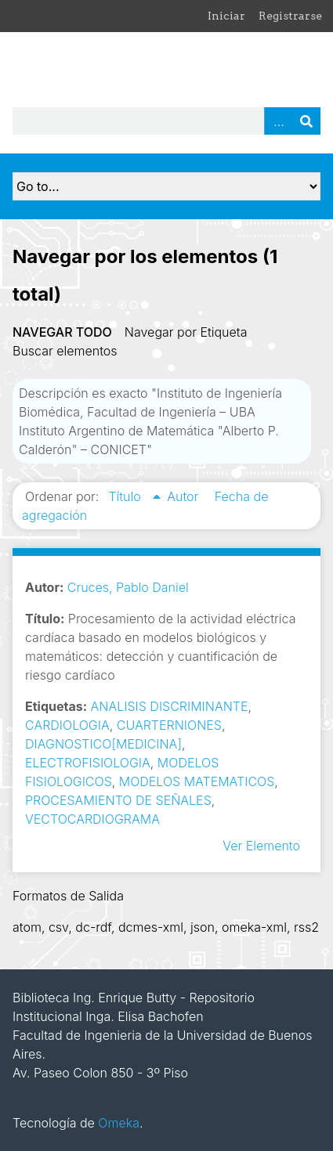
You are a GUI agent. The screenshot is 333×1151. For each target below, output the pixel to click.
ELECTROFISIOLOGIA (87, 762)
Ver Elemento (261, 845)
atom (27, 927)
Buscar (306, 121)
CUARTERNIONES (169, 725)
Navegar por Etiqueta (186, 332)
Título (126, 496)
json (202, 927)
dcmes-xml (150, 927)
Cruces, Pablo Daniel (128, 587)
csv (58, 927)
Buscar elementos (65, 351)
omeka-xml (254, 927)
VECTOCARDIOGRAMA (92, 819)
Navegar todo (62, 332)
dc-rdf (93, 927)
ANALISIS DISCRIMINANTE (169, 706)
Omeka (118, 1123)
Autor (184, 496)
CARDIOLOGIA (67, 725)
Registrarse (290, 15)
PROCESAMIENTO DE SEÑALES (118, 800)
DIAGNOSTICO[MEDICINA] (103, 744)
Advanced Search (278, 121)
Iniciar (226, 15)
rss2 (306, 927)
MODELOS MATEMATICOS (197, 781)
